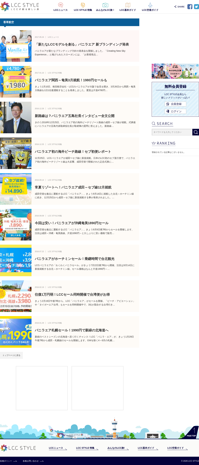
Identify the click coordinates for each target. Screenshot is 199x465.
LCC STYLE (19, 6)
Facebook (189, 6)
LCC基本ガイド (128, 10)
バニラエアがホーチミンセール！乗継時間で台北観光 (74, 259)
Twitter (196, 6)
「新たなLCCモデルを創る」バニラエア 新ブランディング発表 (82, 44)
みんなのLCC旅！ (105, 10)
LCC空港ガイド (150, 10)
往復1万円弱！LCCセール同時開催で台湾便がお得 (72, 294)
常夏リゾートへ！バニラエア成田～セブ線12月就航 (73, 187)
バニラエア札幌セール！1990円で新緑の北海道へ (72, 330)
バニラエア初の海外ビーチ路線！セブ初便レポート (73, 151)
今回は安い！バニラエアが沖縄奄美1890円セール (72, 223)
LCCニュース (61, 10)
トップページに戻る (11, 355)
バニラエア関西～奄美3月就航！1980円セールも (71, 80)
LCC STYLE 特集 (83, 10)
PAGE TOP (190, 432)
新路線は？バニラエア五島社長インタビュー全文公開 (74, 116)
